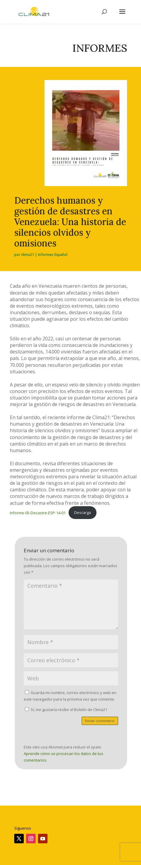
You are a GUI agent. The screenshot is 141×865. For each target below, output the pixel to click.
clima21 (27, 254)
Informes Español (52, 254)
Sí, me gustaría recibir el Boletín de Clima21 (66, 709)
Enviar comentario (100, 720)
